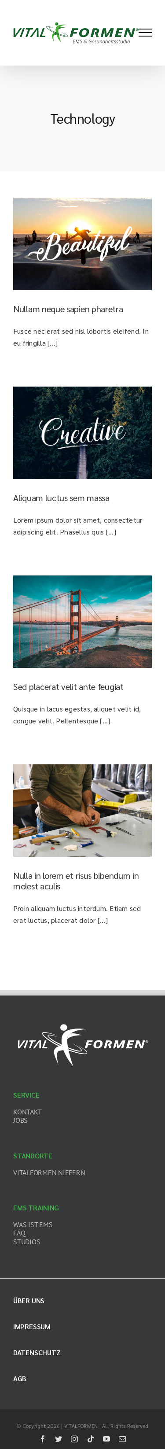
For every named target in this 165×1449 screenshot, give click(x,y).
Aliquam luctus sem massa (61, 497)
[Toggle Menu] (145, 33)
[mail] (122, 1438)
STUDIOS (26, 1241)
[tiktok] (90, 1438)
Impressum (32, 1326)
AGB (19, 1378)
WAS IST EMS (32, 1224)
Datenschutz (36, 1352)
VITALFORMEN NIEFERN (49, 1172)
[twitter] (58, 1438)
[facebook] (42, 1438)
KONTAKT (27, 1111)
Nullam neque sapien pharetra (68, 308)
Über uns (28, 1300)
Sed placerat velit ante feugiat (68, 686)
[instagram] (74, 1438)
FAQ (19, 1232)
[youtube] (106, 1438)
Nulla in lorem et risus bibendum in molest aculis (76, 881)
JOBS (20, 1120)
